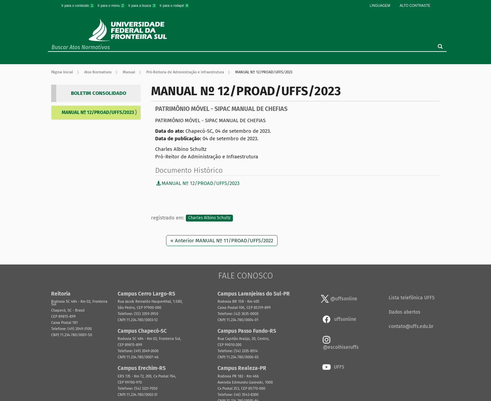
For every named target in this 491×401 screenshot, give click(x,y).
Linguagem (380, 6)
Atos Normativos (97, 72)
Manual (129, 72)
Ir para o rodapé (174, 6)
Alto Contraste (415, 6)
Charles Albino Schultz (209, 218)
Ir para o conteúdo (78, 6)
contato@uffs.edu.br (411, 326)
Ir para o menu (111, 6)
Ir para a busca (142, 6)
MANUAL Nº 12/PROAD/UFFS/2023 (98, 112)
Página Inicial (62, 72)
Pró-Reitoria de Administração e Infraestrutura (185, 72)
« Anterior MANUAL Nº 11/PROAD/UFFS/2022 (221, 241)
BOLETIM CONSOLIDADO (98, 93)
